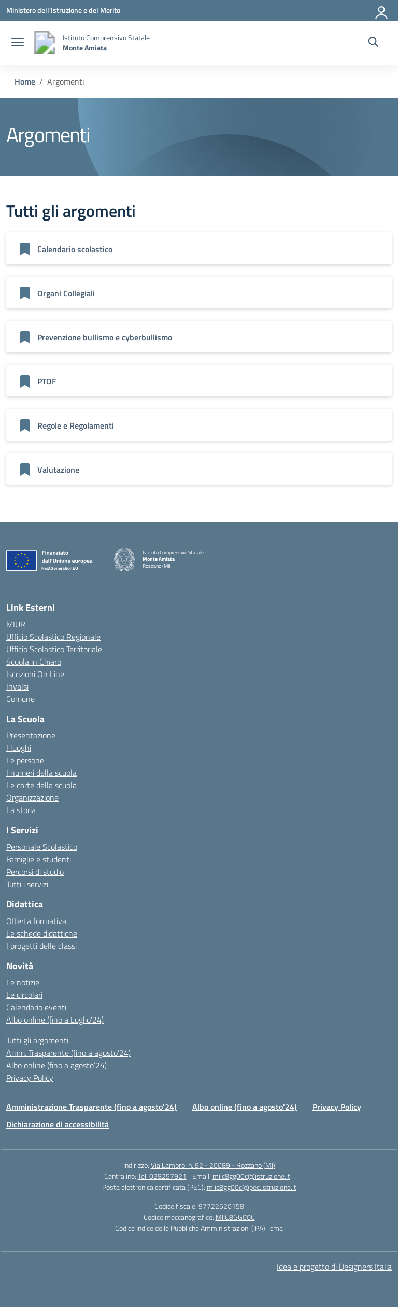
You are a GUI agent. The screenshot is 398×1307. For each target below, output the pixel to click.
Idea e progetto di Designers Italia (334, 1266)
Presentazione (30, 735)
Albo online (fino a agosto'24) (244, 1106)
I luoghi (18, 747)
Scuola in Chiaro (33, 661)
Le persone (25, 760)
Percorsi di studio (35, 871)
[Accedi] (382, 10)
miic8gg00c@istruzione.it (251, 1176)
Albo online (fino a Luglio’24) (55, 1019)
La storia (21, 810)
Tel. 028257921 (162, 1176)
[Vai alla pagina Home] (25, 81)
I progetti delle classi (41, 946)
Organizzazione (32, 797)
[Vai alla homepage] (44, 42)
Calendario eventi (36, 1007)
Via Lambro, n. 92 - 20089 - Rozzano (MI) (213, 1165)
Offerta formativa (36, 921)
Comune (20, 699)
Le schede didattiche (41, 933)
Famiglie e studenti (38, 859)
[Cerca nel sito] (373, 43)
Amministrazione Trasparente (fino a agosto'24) (91, 1106)
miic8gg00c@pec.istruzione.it (251, 1186)
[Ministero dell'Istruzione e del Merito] (63, 10)
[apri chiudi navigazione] (17, 43)
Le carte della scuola (41, 785)
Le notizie (22, 982)
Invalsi (17, 686)
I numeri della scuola (41, 772)
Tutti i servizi (27, 884)
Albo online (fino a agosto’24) (56, 1065)
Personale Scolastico (41, 847)
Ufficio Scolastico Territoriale (54, 649)
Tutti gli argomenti (37, 1040)
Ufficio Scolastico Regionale (53, 636)
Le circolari (24, 994)
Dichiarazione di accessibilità (57, 1124)
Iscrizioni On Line (35, 674)
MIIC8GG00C (235, 1217)
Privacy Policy (29, 1077)
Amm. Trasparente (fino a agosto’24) (68, 1053)
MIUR (15, 624)
